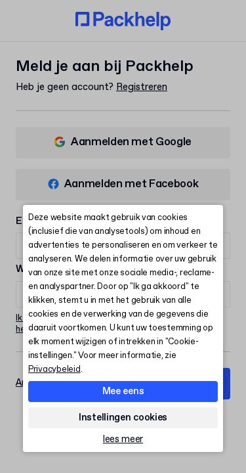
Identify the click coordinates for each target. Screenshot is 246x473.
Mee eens (123, 391)
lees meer (123, 440)
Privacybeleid (54, 369)
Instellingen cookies (123, 417)
